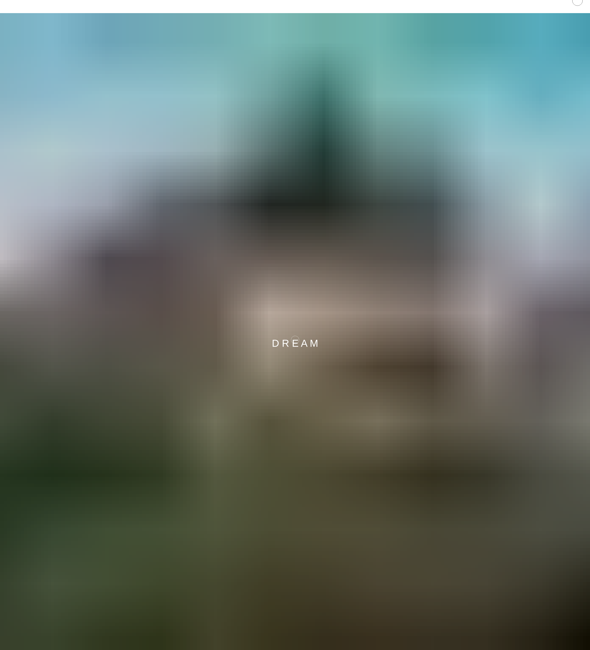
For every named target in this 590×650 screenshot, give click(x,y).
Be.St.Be (200, 6)
